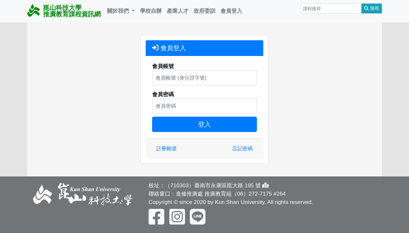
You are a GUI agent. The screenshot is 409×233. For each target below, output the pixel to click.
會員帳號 (163, 66)
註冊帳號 (166, 148)
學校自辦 (151, 11)
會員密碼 (163, 94)
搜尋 (371, 8)
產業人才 (178, 11)
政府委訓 (204, 11)
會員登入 (231, 11)
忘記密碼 (242, 148)
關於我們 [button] (118, 11)
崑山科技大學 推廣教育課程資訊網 (64, 11)
